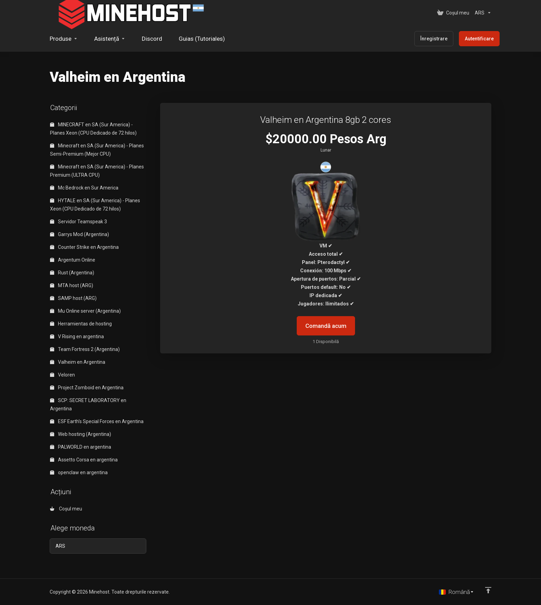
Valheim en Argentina (77, 362)
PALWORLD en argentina (80, 447)
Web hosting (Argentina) (80, 434)
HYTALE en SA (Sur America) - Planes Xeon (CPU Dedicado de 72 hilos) (95, 205)
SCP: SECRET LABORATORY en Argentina (88, 404)
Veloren (62, 375)
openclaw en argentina (79, 472)
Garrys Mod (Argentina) (79, 234)
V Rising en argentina (77, 336)
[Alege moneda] (481, 13)
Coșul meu (66, 508)
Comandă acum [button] (325, 325)
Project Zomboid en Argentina (87, 387)
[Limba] (456, 591)
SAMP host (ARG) (73, 298)
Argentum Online (72, 260)
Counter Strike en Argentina (84, 247)
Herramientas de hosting (81, 323)
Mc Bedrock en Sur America (84, 188)
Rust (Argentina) (72, 272)
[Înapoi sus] (488, 590)
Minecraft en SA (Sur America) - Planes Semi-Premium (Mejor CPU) (97, 150)
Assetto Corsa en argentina (84, 459)
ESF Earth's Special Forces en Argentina (97, 421)
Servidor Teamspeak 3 (78, 221)
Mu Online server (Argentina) (85, 311)
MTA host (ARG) (71, 285)
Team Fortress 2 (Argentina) (85, 349)
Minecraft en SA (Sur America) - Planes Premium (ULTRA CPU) (97, 171)
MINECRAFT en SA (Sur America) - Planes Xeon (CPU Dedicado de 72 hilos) (93, 129)
